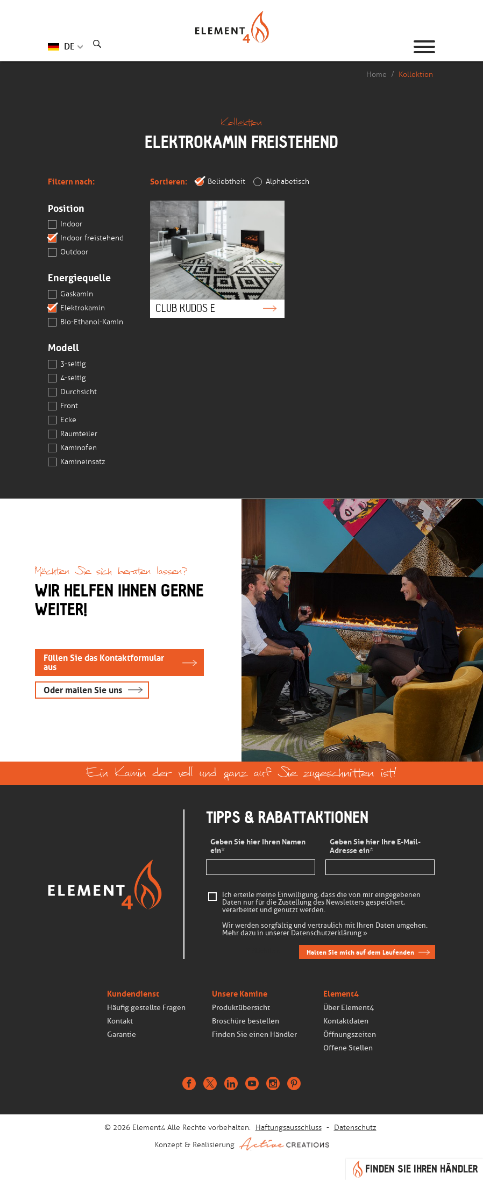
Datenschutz (355, 1127)
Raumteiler (72, 434)
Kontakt (120, 1021)
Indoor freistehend (86, 238)
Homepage (241, 46)
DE (69, 46)
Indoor (65, 224)
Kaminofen (72, 448)
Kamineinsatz (76, 462)
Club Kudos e (217, 259)
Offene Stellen (348, 1048)
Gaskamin (70, 294)
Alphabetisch (281, 181)
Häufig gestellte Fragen (146, 1007)
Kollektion (416, 74)
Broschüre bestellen (245, 1021)
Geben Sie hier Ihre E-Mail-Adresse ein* (375, 846)
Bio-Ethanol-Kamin (85, 322)
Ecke (62, 420)
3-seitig (67, 364)
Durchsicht (72, 392)
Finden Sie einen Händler (254, 1034)
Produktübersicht (241, 1007)
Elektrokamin (76, 308)
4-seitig (67, 378)
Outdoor (68, 252)
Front (63, 406)
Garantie (121, 1034)
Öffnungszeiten (349, 1034)
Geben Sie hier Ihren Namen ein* (258, 846)
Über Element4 (348, 1007)
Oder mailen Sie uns (83, 690)
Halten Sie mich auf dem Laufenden (360, 952)
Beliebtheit (220, 181)
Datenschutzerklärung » (329, 933)
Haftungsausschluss (288, 1127)
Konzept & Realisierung (241, 1144)
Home (376, 74)
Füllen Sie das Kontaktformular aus (104, 662)
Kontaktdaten (345, 1021)
